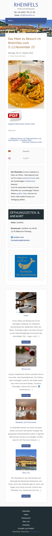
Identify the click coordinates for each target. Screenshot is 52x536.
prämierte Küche (28, 178)
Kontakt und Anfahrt (26, 528)
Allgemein (12, 130)
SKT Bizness (34, 532)
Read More (26, 342)
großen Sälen (22, 193)
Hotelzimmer (30, 181)
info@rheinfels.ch (27, 15)
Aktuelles (26, 525)
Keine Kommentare (17, 56)
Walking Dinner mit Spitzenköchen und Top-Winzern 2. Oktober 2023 (24, 139)
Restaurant (26, 369)
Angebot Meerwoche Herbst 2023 (21, 124)
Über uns (26, 472)
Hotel (26, 315)
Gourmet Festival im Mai (33, 142)
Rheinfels (26, 4)
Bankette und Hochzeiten (26, 422)
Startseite (26, 511)
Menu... (11, 20)
